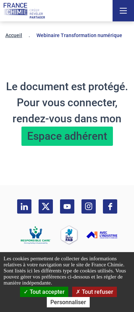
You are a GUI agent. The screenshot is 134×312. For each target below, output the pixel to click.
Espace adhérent (67, 136)
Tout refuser (94, 291)
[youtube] (67, 206)
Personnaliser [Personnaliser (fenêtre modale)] (68, 302)
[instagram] (88, 206)
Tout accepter (44, 291)
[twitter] (46, 206)
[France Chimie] (24, 11)
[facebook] (110, 206)
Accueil (13, 35)
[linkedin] (24, 206)
